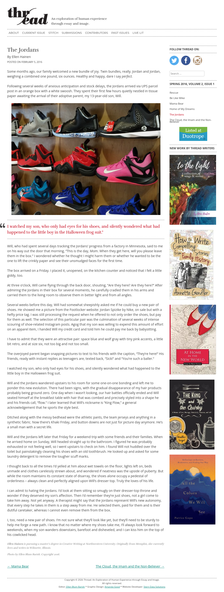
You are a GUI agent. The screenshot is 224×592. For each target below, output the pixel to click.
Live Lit (137, 32)
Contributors (96, 32)
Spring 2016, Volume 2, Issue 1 (192, 84)
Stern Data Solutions (154, 586)
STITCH (53, 32)
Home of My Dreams (182, 109)
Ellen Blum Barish (75, 586)
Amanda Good (112, 586)
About (14, 32)
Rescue (174, 92)
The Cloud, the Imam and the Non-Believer (130, 566)
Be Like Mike (177, 98)
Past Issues (120, 32)
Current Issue (33, 32)
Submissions (72, 32)
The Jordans (177, 114)
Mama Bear (18, 566)
